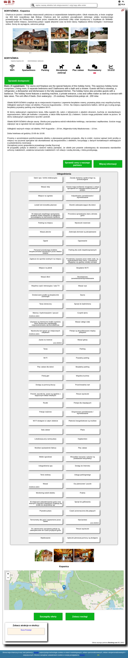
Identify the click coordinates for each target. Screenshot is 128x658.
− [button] (8, 578)
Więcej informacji (107, 164)
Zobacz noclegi (80, 617)
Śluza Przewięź (26, 630)
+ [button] (8, 574)
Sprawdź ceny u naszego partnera (77, 164)
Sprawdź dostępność (18, 81)
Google (36, 652)
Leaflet (108, 609)
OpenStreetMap (118, 609)
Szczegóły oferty (48, 617)
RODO (82, 655)
